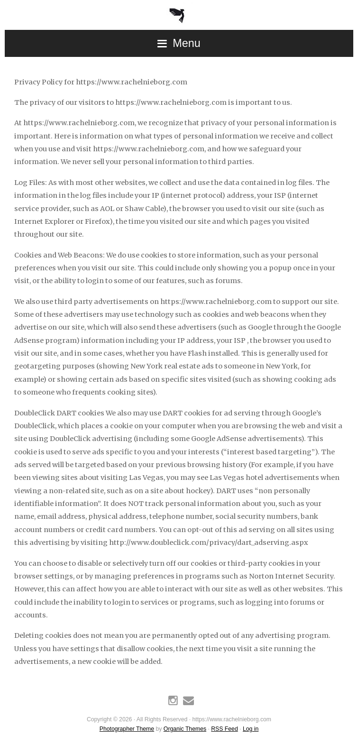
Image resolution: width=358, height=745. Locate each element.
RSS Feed (224, 729)
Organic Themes (185, 729)
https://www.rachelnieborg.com (179, 12)
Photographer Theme (127, 729)
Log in (250, 729)
